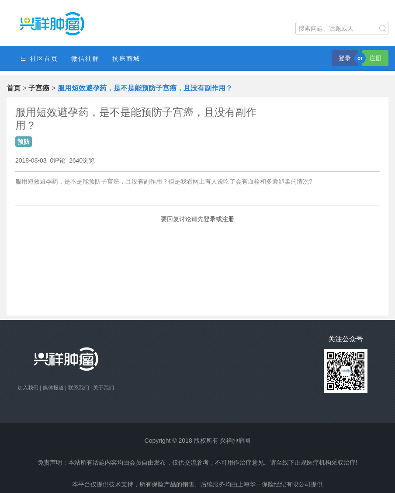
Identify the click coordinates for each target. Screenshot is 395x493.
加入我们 (27, 388)
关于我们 (103, 388)
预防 (23, 141)
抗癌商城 (126, 58)
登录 (345, 58)
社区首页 (39, 58)
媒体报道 (53, 388)
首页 (14, 88)
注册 (375, 58)
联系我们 (78, 388)
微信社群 (85, 58)
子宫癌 (38, 88)
